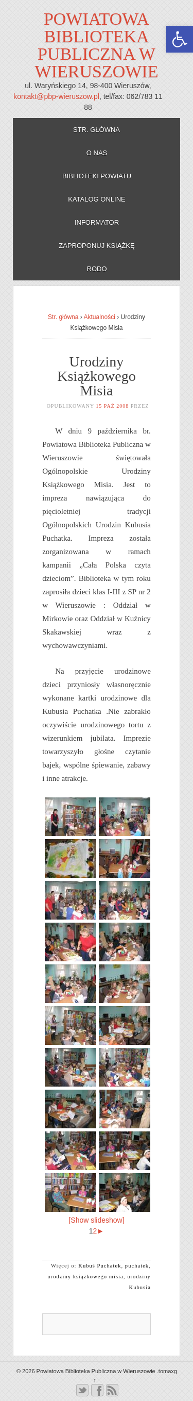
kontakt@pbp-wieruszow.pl (56, 96)
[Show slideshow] (96, 1220)
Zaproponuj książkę (96, 245)
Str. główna (96, 130)
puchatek (137, 1266)
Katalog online (97, 199)
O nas (96, 153)
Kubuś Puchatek (99, 1266)
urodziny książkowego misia (85, 1276)
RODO (97, 269)
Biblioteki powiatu (96, 176)
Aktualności (99, 317)
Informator (97, 222)
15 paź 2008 (112, 406)
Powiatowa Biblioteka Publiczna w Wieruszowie (97, 45)
